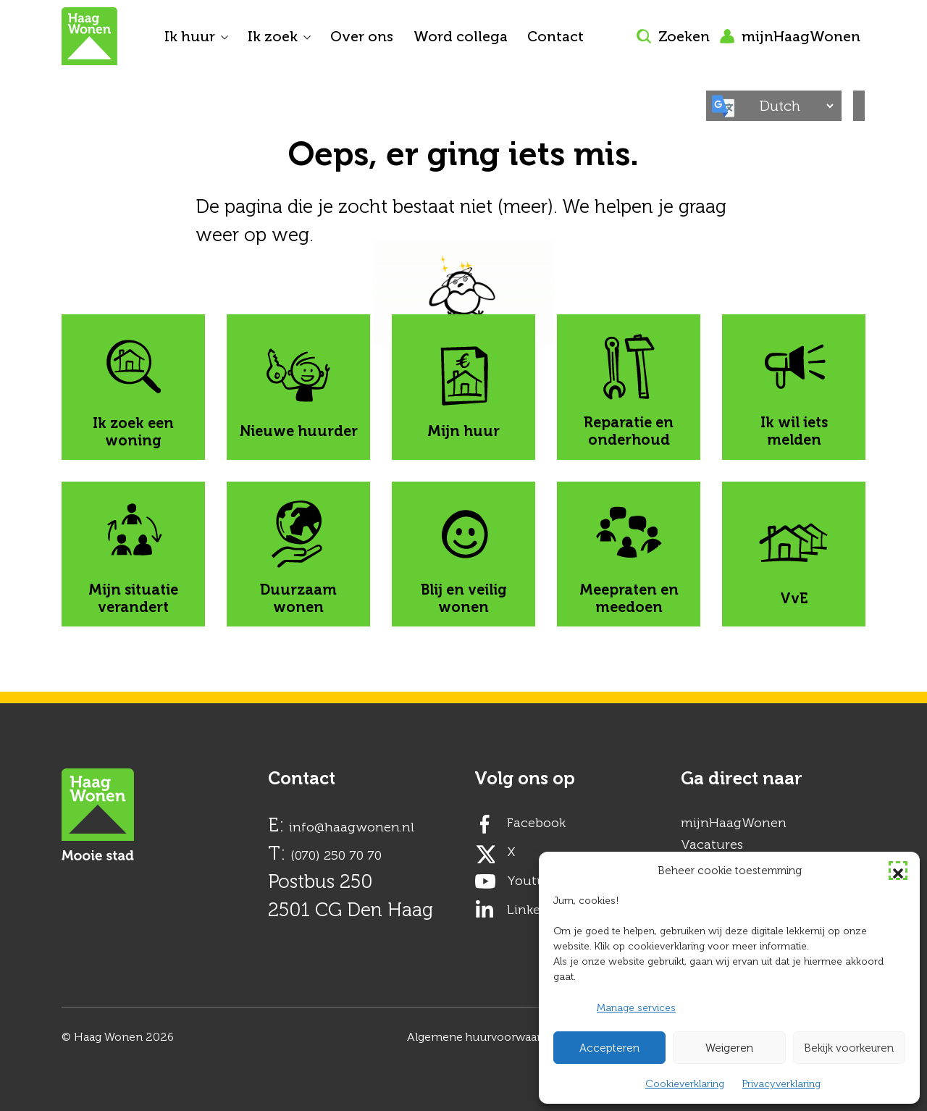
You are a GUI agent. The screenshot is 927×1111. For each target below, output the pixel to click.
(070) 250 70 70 (336, 855)
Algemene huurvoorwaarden (484, 1037)
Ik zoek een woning (133, 387)
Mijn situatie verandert (133, 554)
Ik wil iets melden (794, 387)
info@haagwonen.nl (351, 827)
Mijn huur (463, 387)
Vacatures (712, 844)
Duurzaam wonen (298, 554)
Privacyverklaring (781, 1084)
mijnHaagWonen (790, 36)
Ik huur (189, 36)
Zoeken (673, 36)
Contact (555, 36)
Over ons (361, 36)
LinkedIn (534, 910)
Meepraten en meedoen (629, 554)
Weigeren (729, 1048)
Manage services (636, 1008)
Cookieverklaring (684, 1084)
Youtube (534, 881)
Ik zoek (273, 36)
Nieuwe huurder (299, 387)
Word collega (461, 36)
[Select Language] (793, 106)
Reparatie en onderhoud (629, 387)
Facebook (536, 823)
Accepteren (609, 1048)
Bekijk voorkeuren (849, 1048)
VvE (793, 554)
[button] (898, 870)
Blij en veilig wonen (464, 554)
